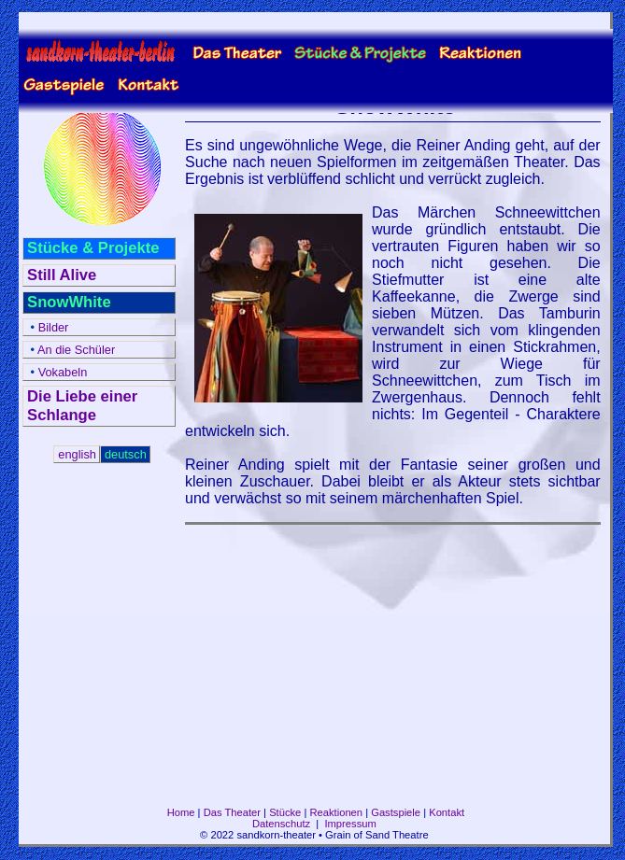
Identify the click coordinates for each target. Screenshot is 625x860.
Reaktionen (335, 812)
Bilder (47, 327)
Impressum (350, 823)
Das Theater (232, 812)
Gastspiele (395, 812)
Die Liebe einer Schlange (82, 406)
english (77, 454)
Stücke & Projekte (93, 248)
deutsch (126, 454)
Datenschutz (281, 823)
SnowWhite (69, 302)
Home (181, 812)
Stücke (285, 812)
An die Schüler (71, 350)
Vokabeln (57, 372)
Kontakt (446, 812)
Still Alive (61, 275)
